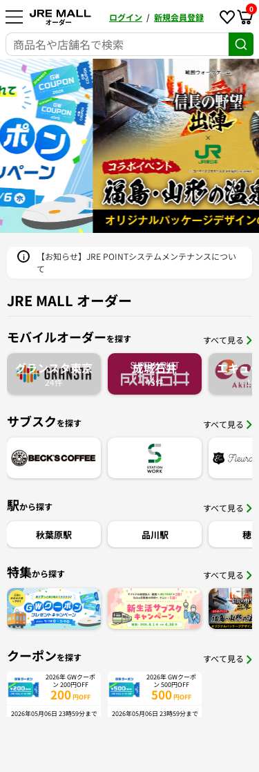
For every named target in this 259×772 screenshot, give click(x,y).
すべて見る (227, 340)
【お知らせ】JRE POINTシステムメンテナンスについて (136, 262)
